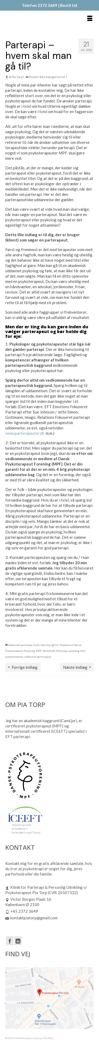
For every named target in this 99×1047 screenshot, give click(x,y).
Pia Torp (17, 77)
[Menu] (89, 19)
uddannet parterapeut (37, 656)
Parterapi (62, 650)
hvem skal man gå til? (46, 645)
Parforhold (49, 650)
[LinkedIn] (18, 940)
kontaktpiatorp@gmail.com (31, 917)
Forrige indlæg (24, 667)
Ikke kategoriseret (52, 77)
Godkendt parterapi (20, 645)
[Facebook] (9, 940)
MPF (38, 650)
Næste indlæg (75, 667)
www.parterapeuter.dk (24, 433)
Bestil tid (68, 5)
